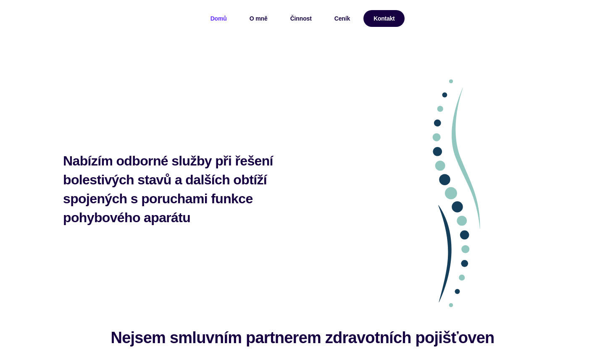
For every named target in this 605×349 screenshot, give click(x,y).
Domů (218, 18)
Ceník (342, 18)
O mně (259, 18)
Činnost (301, 18)
